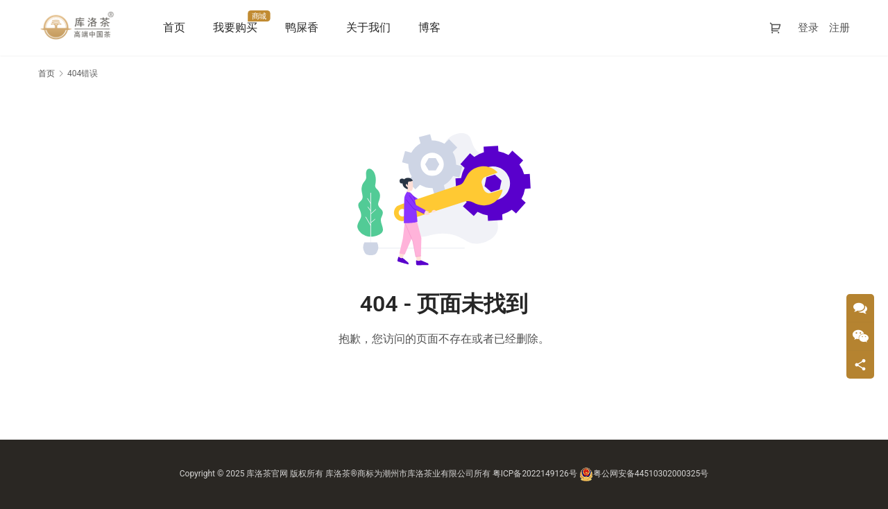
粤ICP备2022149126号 (535, 473)
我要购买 (237, 27)
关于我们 (370, 27)
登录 (808, 27)
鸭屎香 (304, 27)
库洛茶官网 (267, 473)
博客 (431, 27)
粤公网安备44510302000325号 (643, 473)
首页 (176, 27)
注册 (839, 27)
